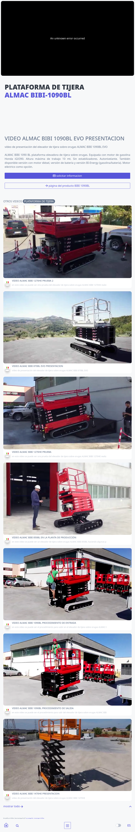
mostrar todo (13, 806)
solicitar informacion (67, 176)
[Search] (15, 825)
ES (129, 825)
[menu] (67, 825)
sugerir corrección (35, 818)
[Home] (6, 825)
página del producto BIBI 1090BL (67, 186)
